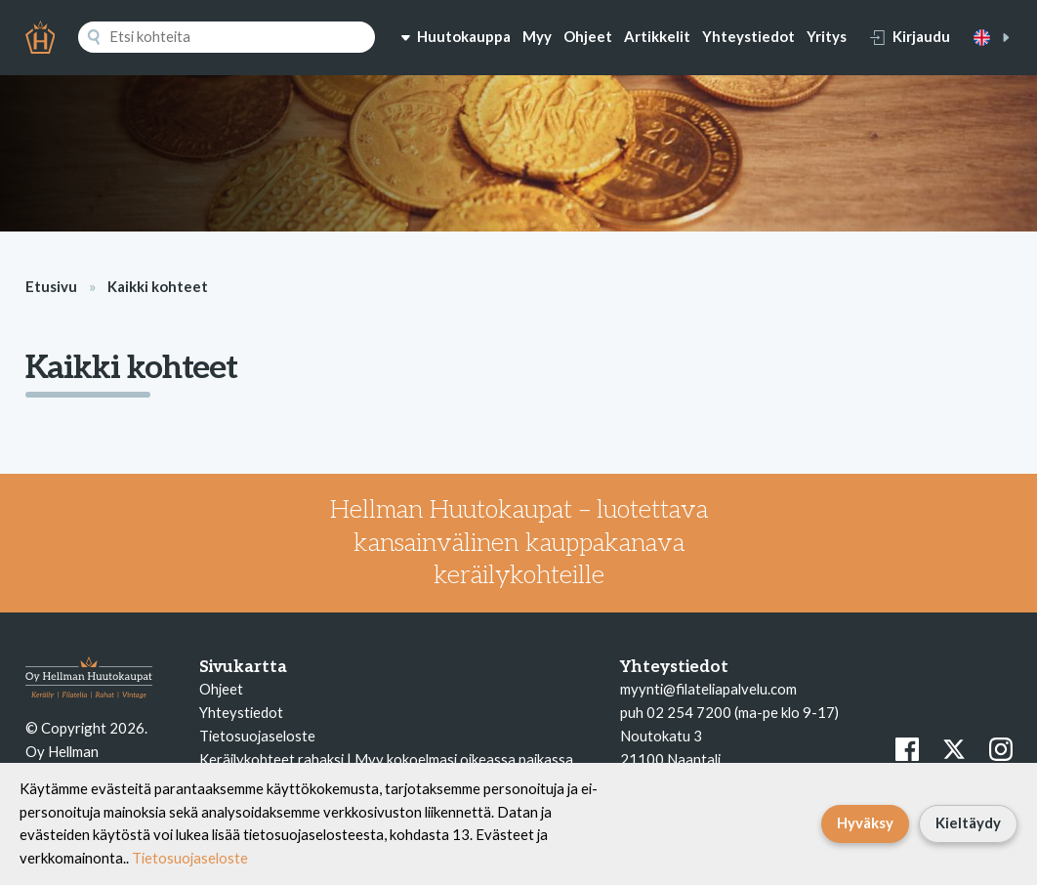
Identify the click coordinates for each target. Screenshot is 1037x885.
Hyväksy (865, 822)
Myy (537, 36)
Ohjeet (587, 36)
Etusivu (51, 286)
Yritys (827, 36)
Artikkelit (657, 36)
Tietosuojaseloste (257, 735)
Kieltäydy (968, 822)
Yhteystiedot (748, 36)
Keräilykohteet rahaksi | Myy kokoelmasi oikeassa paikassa (386, 759)
